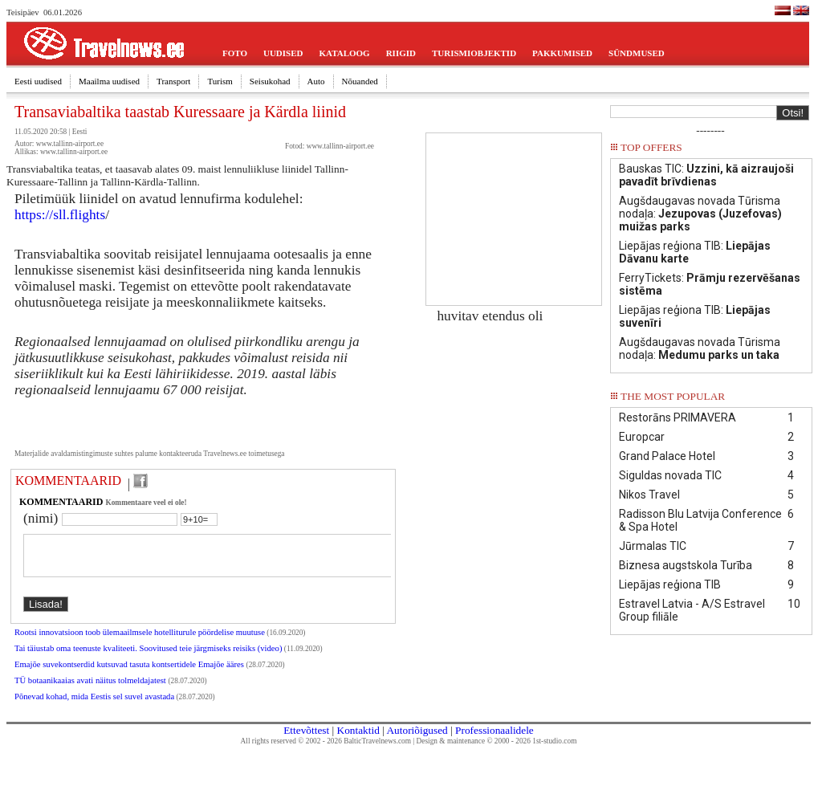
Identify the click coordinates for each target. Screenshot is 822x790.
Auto (316, 81)
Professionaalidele (494, 740)
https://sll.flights (59, 214)
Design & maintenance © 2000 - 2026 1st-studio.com (497, 751)
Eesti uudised (38, 81)
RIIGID (401, 53)
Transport (173, 81)
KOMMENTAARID (68, 480)
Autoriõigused (416, 740)
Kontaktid (358, 740)
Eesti (79, 132)
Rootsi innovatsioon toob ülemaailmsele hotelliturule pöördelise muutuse (139, 641)
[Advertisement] (513, 213)
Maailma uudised (109, 81)
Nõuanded (360, 81)
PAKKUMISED (562, 53)
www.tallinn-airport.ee (340, 146)
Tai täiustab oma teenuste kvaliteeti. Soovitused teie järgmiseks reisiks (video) (148, 658)
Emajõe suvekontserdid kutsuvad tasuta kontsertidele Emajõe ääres (130, 674)
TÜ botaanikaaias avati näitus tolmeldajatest (91, 690)
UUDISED (283, 53)
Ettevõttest (306, 740)
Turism (219, 81)
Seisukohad (270, 81)
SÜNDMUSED (636, 53)
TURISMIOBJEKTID (474, 53)
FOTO (234, 53)
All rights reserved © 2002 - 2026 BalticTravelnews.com (326, 751)
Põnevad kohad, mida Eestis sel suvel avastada (94, 706)
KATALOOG (344, 53)
